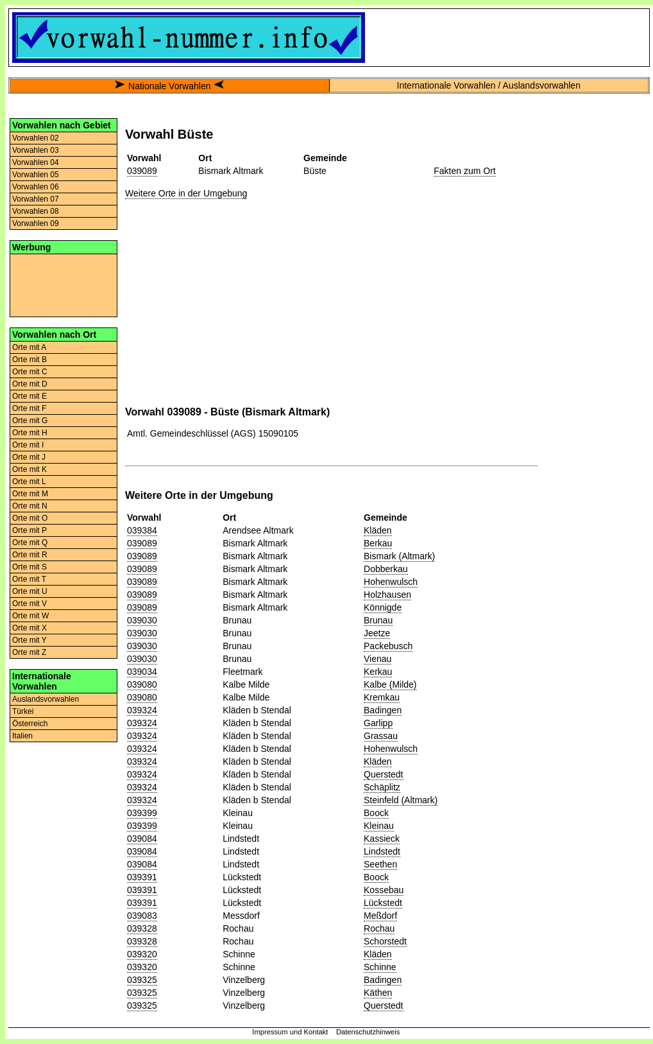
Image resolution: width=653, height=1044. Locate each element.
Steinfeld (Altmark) (400, 800)
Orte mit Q (29, 542)
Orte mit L (29, 481)
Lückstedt (383, 903)
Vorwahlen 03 (35, 150)
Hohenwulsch (391, 582)
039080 (142, 684)
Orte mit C (29, 371)
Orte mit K (29, 469)
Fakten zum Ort (464, 171)
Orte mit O (29, 518)
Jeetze (377, 633)
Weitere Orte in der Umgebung (186, 193)
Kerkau (378, 671)
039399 (142, 813)
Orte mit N (29, 505)
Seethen (380, 864)
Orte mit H (29, 432)
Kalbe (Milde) (390, 684)
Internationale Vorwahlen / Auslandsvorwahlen (489, 85)
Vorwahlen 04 (35, 162)
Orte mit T (29, 579)
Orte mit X (29, 627)
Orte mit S (29, 566)
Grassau (381, 736)
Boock (376, 813)
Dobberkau (386, 569)
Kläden (378, 530)
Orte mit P (29, 530)
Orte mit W (30, 615)
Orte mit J (29, 457)
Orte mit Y (29, 640)
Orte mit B (29, 359)
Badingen (383, 710)
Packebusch (388, 646)
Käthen (378, 992)
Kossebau (383, 890)
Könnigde (383, 607)
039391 (142, 877)
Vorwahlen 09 (35, 223)
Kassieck (382, 838)
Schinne (380, 967)
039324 (142, 710)
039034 (142, 671)
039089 (142, 171)
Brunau (378, 620)
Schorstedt (385, 941)
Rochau (379, 928)
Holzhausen (387, 594)
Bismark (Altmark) (399, 556)
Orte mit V (29, 603)
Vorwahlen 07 (35, 199)
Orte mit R (29, 554)
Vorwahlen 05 (35, 174)
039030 (142, 620)
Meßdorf (380, 915)
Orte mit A (29, 347)
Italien (22, 735)
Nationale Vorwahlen (169, 86)
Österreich (29, 723)
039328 (142, 928)
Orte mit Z (29, 652)
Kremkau (382, 697)
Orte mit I (28, 444)
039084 (142, 838)
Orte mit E (29, 396)
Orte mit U (29, 591)
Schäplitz (382, 787)
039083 (142, 915)
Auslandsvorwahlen (45, 699)
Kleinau (379, 826)
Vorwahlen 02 (35, 138)
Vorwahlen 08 (35, 211)
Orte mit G (29, 420)
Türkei (22, 711)
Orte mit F (29, 408)
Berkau (378, 543)
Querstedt (383, 774)
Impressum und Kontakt (290, 1032)
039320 (142, 954)
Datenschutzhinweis (368, 1032)
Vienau (377, 659)
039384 (142, 530)
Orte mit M (30, 493)
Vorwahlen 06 (35, 186)
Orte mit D (29, 383)
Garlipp (378, 723)
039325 (142, 980)
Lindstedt (382, 851)
